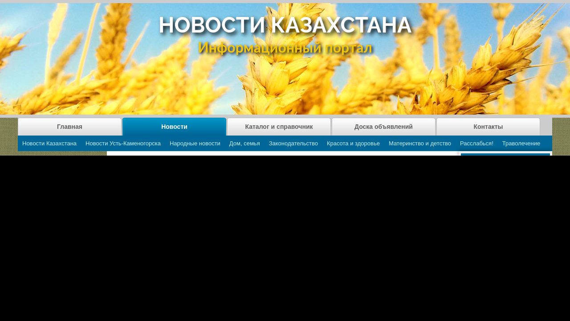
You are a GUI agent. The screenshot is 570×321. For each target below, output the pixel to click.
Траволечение (521, 143)
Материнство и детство (420, 143)
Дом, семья (244, 143)
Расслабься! (476, 143)
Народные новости (195, 143)
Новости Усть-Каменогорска (123, 143)
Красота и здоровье (353, 143)
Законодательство (293, 143)
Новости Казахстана (49, 143)
